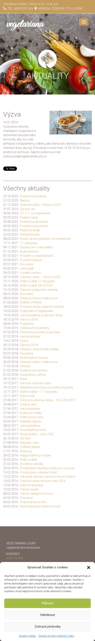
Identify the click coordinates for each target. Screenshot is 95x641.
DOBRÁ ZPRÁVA (31, 302)
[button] (89, 567)
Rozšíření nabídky (31, 464)
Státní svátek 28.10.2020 (36, 285)
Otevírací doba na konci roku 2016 (43, 481)
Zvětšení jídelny (30, 447)
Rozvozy (26, 451)
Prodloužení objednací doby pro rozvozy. (47, 468)
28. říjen (25, 438)
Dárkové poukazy (31, 485)
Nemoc (25, 200)
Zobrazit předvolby (48, 626)
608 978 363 (23, 8)
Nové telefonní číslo (33, 430)
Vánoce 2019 (29, 319)
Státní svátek (28, 459)
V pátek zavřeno (30, 272)
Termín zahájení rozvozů (36, 493)
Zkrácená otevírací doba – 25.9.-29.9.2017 (48, 400)
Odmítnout (47, 615)
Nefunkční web (30, 234)
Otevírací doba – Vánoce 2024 (40, 204)
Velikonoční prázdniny (34, 328)
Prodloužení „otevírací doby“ (39, 472)
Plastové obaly (30, 230)
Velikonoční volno (32, 417)
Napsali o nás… (30, 442)
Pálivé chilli (27, 396)
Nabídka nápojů (30, 421)
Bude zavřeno (29, 251)
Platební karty (29, 217)
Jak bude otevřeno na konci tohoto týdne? (47, 476)
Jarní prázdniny (30, 336)
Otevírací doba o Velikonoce (38, 298)
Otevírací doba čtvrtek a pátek (39, 349)
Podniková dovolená (34, 221)
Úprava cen (27, 209)
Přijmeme (26, 498)
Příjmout (47, 603)
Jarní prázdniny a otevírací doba (41, 315)
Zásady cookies (27, 635)
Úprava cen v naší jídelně (36, 247)
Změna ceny (28, 404)
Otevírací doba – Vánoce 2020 (40, 277)
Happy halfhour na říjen (35, 455)
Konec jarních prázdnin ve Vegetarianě (45, 238)
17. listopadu (28, 243)
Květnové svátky (31, 413)
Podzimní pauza (31, 260)
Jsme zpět (27, 268)
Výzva (24, 340)
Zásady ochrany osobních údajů (56, 635)
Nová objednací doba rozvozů (40, 506)
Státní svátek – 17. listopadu (38, 391)
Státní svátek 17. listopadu (37, 281)
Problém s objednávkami (36, 255)
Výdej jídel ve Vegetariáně (36, 311)
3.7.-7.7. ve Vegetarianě (35, 213)
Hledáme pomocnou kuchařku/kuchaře (46, 387)
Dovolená (26, 264)
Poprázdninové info (33, 502)
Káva (23, 379)
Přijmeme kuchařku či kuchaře (40, 332)
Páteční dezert (29, 489)
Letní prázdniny (30, 408)
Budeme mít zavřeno (34, 370)
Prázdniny (27, 323)
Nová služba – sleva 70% (36, 434)
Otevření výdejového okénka (38, 289)
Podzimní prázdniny (33, 196)
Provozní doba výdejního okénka (42, 306)
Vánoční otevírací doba (35, 383)
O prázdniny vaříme (33, 374)
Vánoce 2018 (29, 345)
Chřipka (25, 366)
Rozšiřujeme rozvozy (34, 357)
